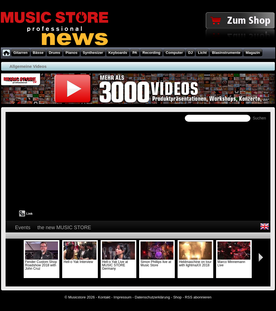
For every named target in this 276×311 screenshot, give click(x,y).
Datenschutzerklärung (152, 297)
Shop (177, 297)
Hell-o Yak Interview (80, 260)
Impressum (122, 297)
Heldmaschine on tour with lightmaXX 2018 (195, 262)
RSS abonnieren (198, 297)
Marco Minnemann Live (233, 262)
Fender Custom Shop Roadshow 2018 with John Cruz (41, 264)
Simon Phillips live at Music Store (157, 262)
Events (22, 227)
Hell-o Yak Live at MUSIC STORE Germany (118, 264)
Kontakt (104, 297)
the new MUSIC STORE (64, 227)
